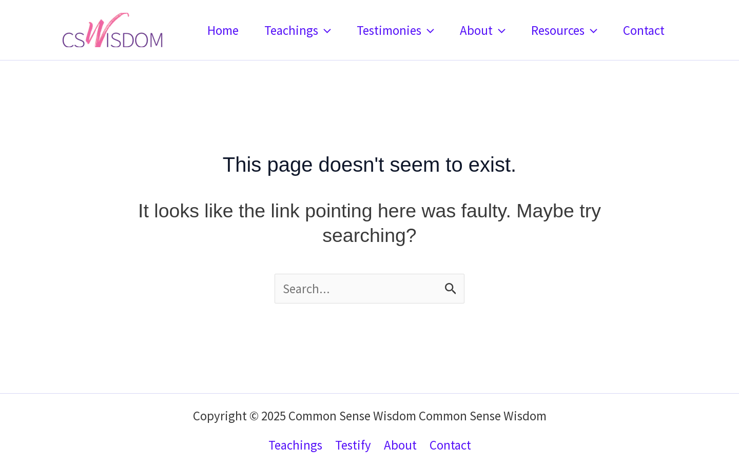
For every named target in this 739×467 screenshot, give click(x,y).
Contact (644, 30)
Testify (353, 445)
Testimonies (395, 30)
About (482, 30)
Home (223, 30)
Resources (564, 30)
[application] (324, 30)
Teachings (297, 30)
